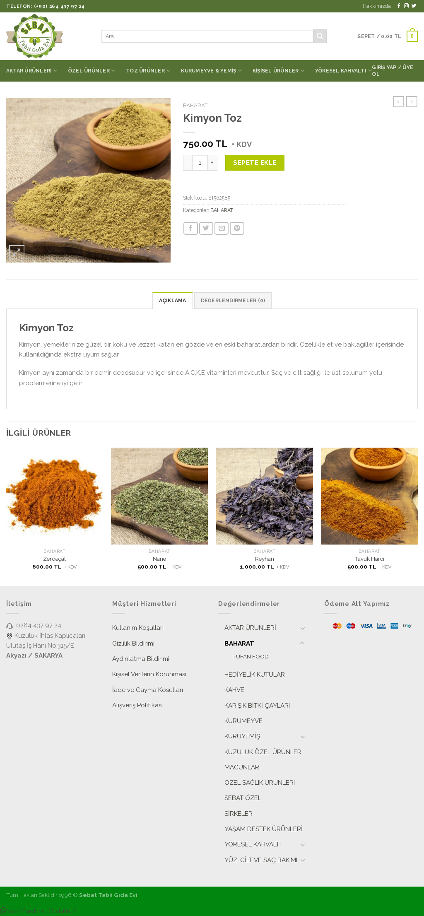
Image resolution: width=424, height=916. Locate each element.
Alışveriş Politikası (137, 705)
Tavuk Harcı (369, 558)
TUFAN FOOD (250, 656)
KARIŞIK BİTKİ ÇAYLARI (257, 705)
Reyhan (264, 558)
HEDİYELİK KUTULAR (254, 674)
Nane (159, 558)
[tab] (172, 300)
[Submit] (320, 36)
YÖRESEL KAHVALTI (343, 71)
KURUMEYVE (243, 721)
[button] (38, 911)
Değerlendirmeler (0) (233, 301)
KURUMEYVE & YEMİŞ (211, 71)
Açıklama (172, 301)
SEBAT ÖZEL (242, 798)
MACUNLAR (241, 767)
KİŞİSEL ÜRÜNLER (278, 71)
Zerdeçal (54, 558)
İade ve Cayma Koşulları (147, 690)
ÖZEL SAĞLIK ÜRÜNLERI (259, 782)
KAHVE (234, 690)
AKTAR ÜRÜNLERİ (31, 71)
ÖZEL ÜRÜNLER (91, 71)
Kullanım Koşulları (138, 628)
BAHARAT (195, 105)
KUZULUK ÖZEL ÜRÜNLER (262, 752)
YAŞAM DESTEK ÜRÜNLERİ (263, 829)
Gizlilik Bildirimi (133, 643)
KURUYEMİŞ (242, 736)
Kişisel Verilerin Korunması (149, 674)
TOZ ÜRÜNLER (148, 71)
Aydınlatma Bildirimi (140, 659)
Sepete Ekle (254, 162)
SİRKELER (238, 813)
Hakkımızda (377, 6)
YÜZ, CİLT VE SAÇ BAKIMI (260, 860)
